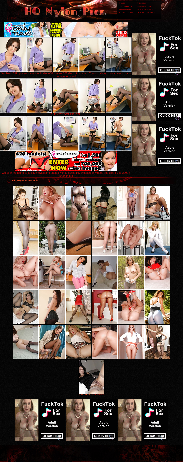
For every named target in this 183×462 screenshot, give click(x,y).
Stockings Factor (126, 9)
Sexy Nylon (123, 3)
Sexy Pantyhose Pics (146, 12)
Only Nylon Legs (144, 6)
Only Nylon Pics (125, 6)
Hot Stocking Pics (126, 12)
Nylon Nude (142, 3)
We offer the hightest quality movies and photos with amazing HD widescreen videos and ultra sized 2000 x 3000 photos (66, 173)
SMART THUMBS (97, 395)
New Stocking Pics (144, 9)
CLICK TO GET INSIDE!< (66, 114)
